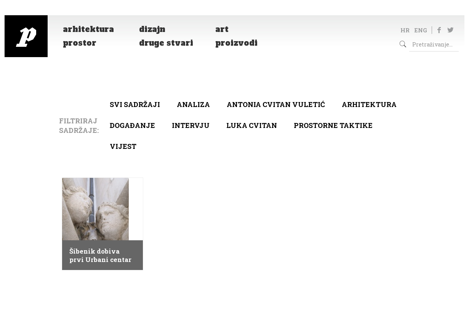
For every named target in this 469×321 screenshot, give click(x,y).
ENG (420, 30)
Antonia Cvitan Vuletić (276, 104)
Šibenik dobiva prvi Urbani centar (100, 255)
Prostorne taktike (333, 125)
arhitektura (369, 104)
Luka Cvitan (251, 125)
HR (405, 30)
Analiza (193, 104)
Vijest (123, 146)
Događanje (132, 125)
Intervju (191, 125)
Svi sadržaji (135, 104)
